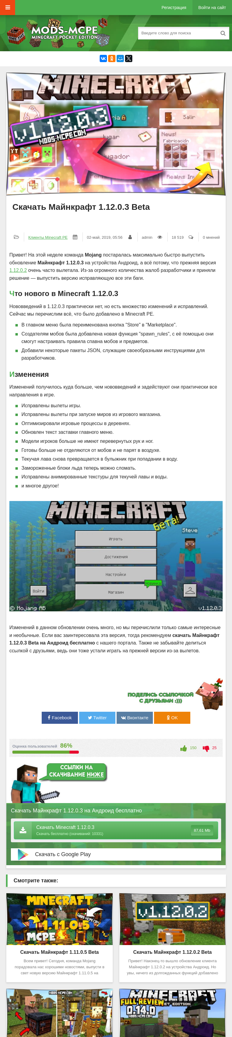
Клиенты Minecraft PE (48, 237)
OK (172, 717)
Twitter (97, 717)
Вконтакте (134, 717)
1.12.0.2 (18, 270)
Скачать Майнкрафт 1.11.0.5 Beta (59, 952)
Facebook (60, 717)
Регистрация (174, 7)
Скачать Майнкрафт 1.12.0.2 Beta (172, 952)
